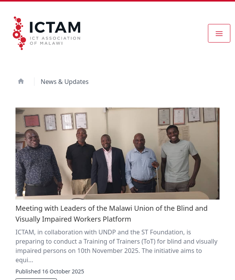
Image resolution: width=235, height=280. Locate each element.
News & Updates (65, 82)
